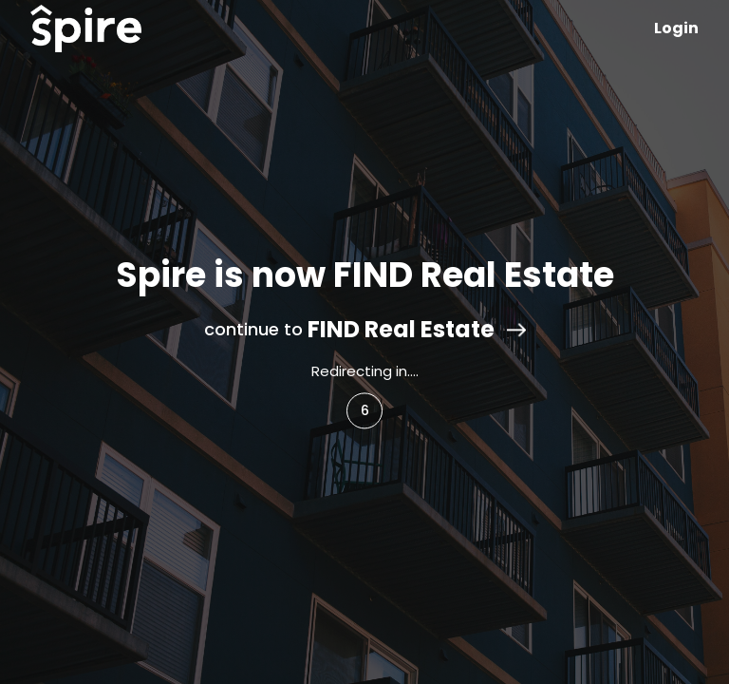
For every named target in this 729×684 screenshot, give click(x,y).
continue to (365, 330)
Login (676, 28)
